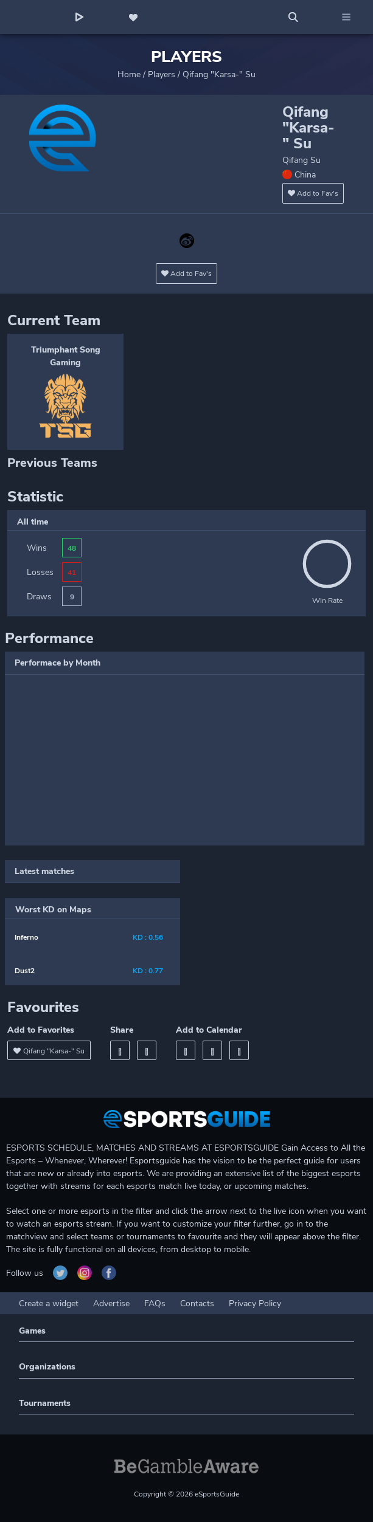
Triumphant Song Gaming (65, 356)
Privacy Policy (255, 1303)
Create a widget (48, 1303)
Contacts (197, 1303)
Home (129, 74)
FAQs (155, 1303)
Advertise (111, 1303)
